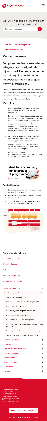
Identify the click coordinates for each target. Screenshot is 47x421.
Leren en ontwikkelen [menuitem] (11, 340)
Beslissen (6, 270)
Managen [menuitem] (7, 371)
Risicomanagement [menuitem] (11, 362)
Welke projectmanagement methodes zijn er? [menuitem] (23, 335)
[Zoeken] (40, 29)
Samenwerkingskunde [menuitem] (12, 288)
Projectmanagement (22, 45)
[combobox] (21, 29)
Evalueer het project (10, 264)
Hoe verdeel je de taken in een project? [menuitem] (20, 319)
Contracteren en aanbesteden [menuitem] (15, 349)
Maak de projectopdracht (12, 281)
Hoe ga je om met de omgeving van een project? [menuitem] (24, 331)
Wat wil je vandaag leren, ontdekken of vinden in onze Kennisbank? (23, 22)
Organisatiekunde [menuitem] (10, 344)
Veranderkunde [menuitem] (9, 357)
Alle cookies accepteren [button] (23, 410)
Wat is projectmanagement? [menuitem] (16, 297)
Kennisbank (7, 45)
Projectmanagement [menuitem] (11, 293)
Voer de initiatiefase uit (11, 275)
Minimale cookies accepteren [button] (23, 417)
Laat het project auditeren (12, 258)
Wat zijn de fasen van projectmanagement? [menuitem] (22, 302)
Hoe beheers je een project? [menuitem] (16, 306)
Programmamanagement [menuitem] (13, 353)
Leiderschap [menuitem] (8, 366)
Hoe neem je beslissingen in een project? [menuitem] (21, 311)
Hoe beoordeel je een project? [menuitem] (17, 315)
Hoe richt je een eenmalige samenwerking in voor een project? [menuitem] (24, 325)
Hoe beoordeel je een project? (14, 49)
